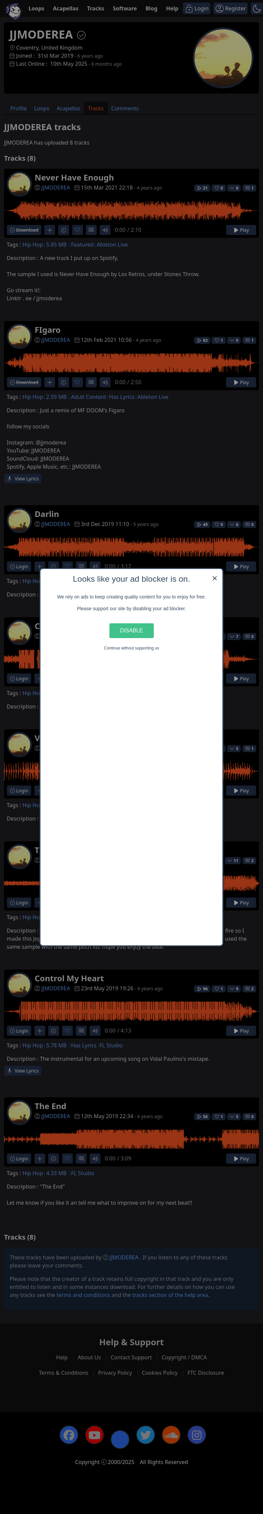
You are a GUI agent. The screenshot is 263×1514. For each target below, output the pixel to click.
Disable (131, 630)
